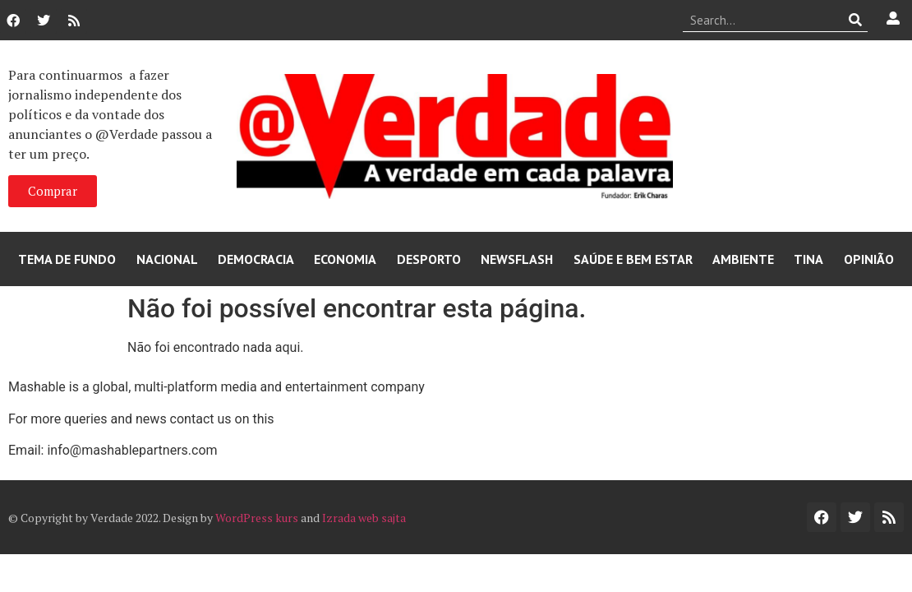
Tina (808, 259)
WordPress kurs (256, 517)
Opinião (869, 259)
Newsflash (517, 259)
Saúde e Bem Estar (633, 259)
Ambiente (743, 259)
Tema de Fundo (67, 259)
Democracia (256, 259)
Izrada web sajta (364, 517)
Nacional (167, 259)
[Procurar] (856, 19)
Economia (345, 259)
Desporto (429, 259)
